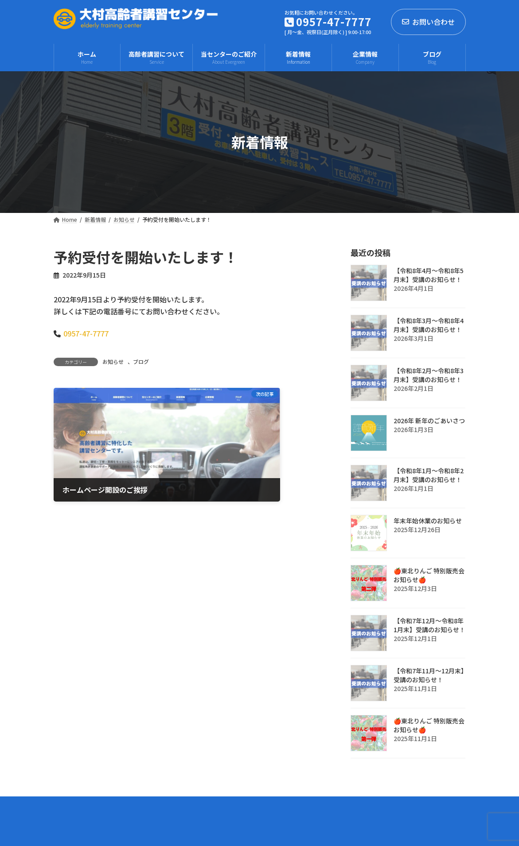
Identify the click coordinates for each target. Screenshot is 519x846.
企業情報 (158, 805)
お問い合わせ (428, 21)
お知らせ (113, 361)
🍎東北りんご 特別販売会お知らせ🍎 (429, 575)
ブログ (141, 361)
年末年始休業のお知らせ (428, 520)
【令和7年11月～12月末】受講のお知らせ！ (429, 675)
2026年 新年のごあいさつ (429, 420)
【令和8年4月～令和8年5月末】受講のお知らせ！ (429, 275)
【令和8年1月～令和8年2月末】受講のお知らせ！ (429, 475)
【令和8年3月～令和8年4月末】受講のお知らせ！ (429, 325)
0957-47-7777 (86, 333)
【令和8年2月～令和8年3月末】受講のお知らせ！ (429, 375)
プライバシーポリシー (94, 805)
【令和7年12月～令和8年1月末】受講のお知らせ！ (429, 625)
